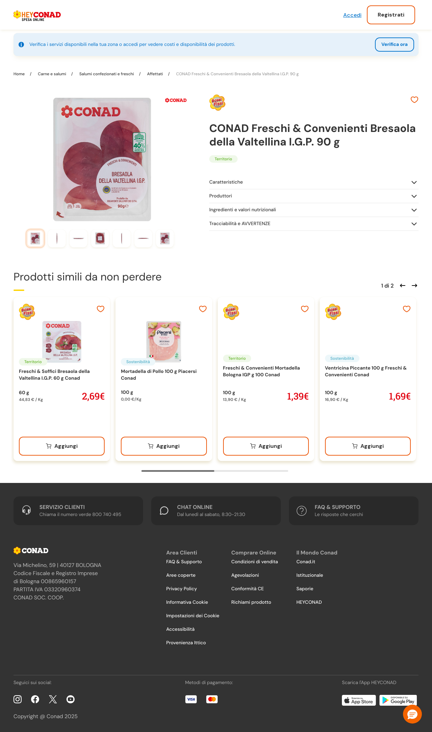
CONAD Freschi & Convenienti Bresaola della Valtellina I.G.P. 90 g (237, 74)
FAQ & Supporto (184, 562)
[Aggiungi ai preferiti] (414, 100)
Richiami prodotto (251, 602)
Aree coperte (180, 575)
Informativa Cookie (187, 602)
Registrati (391, 14)
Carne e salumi (52, 74)
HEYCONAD (309, 602)
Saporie (304, 589)
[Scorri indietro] (401, 285)
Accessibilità (180, 629)
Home (20, 74)
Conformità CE (247, 589)
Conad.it (305, 562)
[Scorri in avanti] (413, 285)
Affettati (155, 74)
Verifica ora (394, 45)
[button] (412, 714)
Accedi (352, 15)
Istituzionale (309, 575)
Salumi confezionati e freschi (106, 74)
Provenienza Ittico (186, 643)
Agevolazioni (245, 575)
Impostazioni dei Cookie (192, 616)
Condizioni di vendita (254, 562)
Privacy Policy (181, 589)
